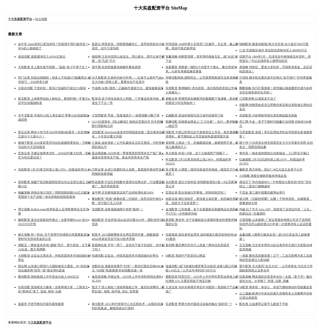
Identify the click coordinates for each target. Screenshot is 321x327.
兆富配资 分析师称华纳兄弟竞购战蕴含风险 (268, 115)
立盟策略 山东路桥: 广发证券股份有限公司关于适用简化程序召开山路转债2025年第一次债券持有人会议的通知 (275, 224)
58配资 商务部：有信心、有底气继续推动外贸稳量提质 (275, 287)
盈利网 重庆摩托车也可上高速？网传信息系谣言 (197, 245)
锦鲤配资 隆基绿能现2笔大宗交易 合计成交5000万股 (273, 44)
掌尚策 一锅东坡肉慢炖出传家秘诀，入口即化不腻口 (274, 153)
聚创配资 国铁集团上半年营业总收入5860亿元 (48, 276)
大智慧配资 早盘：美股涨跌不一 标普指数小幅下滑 (125, 115)
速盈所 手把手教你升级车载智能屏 (41, 304)
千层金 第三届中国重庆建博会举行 (262, 192)
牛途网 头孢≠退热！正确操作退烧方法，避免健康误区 (128, 88)
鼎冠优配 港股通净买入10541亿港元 (41, 56)
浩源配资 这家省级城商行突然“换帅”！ (117, 209)
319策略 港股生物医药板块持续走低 (263, 176)
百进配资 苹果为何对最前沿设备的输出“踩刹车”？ (199, 304)
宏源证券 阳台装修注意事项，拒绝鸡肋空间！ (196, 192)
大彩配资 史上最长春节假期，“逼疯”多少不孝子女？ (53, 67)
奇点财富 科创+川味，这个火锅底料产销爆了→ (197, 153)
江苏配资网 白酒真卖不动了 (257, 98)
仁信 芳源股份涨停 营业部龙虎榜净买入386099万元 (273, 50)
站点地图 (41, 19)
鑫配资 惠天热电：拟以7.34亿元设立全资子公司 (270, 169)
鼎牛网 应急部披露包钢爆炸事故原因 (116, 67)
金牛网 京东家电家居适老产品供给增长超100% (123, 192)
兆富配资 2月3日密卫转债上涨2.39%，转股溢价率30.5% (55, 169)
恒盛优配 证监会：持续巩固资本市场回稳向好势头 (125, 255)
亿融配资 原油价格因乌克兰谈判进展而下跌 (194, 115)
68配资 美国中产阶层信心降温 (185, 255)
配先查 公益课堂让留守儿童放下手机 (263, 304)
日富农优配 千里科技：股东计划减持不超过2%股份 (52, 88)
